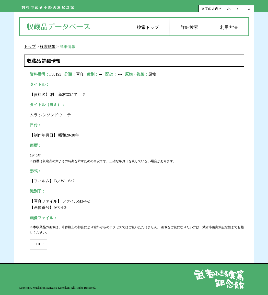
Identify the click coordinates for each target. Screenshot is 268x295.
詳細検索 (189, 27)
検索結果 (48, 47)
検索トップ (148, 27)
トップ (30, 47)
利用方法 (229, 27)
